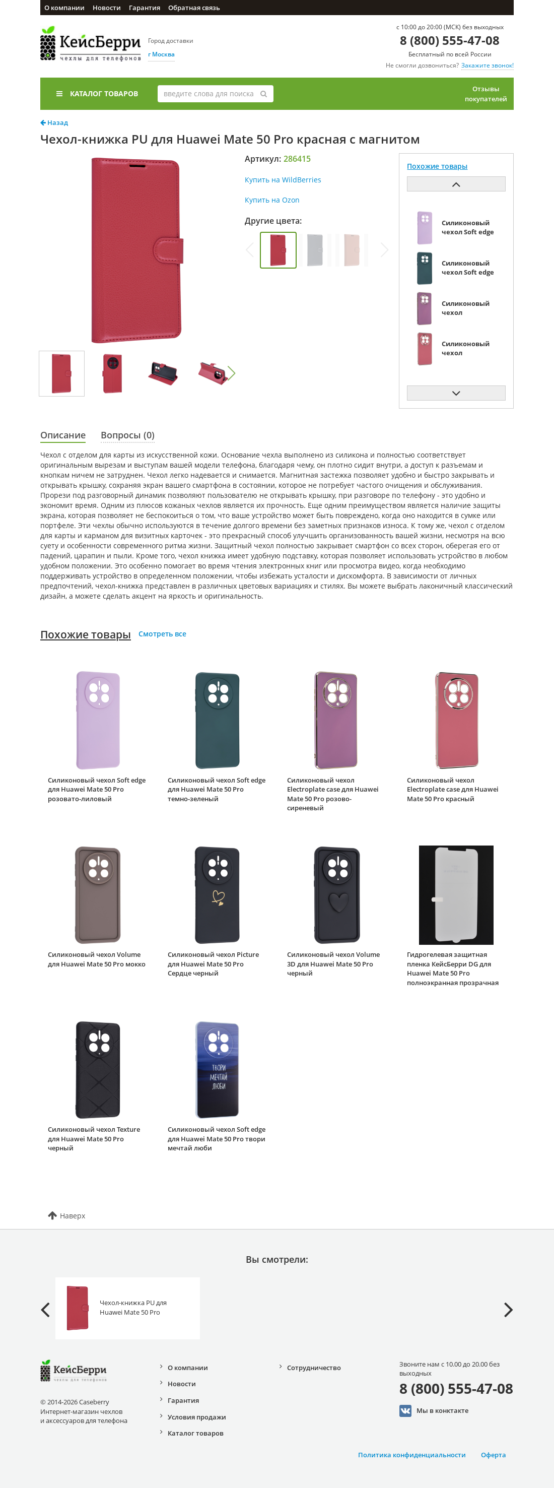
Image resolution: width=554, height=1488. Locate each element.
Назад (54, 122)
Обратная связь (194, 7)
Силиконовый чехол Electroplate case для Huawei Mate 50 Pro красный (453, 789)
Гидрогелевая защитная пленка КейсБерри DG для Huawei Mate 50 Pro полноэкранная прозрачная (453, 968)
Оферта (493, 1454)
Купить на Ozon (272, 200)
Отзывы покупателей (486, 93)
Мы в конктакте (433, 1411)
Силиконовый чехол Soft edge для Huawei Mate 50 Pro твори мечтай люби (216, 1138)
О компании (64, 7)
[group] (278, 250)
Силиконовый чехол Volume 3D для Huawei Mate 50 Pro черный (333, 964)
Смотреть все (162, 633)
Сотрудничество (314, 1367)
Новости (107, 7)
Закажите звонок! (487, 65)
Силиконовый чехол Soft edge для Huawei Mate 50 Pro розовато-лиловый (97, 789)
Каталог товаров (97, 93)
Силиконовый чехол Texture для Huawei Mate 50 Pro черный (94, 1138)
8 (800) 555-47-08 (450, 40)
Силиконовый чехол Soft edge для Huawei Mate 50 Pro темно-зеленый (216, 789)
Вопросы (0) (128, 435)
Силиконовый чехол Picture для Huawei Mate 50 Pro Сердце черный (213, 964)
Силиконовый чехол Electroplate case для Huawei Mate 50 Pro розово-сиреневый (333, 794)
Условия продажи (197, 1416)
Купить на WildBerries (283, 179)
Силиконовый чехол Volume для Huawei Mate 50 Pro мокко (97, 959)
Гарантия (144, 7)
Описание (63, 435)
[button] (231, 373)
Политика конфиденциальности (412, 1454)
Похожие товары (85, 634)
